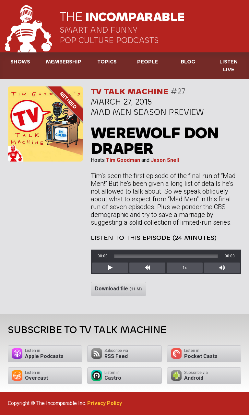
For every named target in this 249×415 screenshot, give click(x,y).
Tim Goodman (123, 160)
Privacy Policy (104, 403)
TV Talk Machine (129, 91)
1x (185, 267)
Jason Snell (165, 160)
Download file (118, 289)
